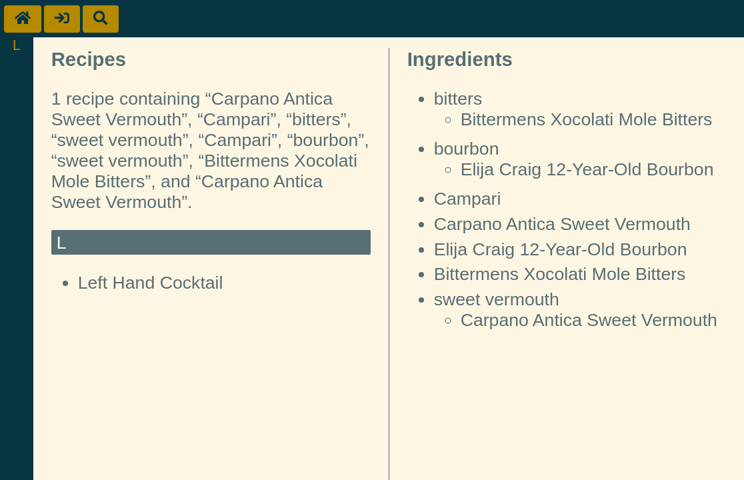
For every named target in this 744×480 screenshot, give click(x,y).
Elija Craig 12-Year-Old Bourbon (587, 169)
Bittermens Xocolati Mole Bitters (587, 119)
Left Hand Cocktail (150, 283)
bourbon (466, 149)
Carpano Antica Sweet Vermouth (562, 224)
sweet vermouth (496, 299)
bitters (458, 99)
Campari (467, 199)
